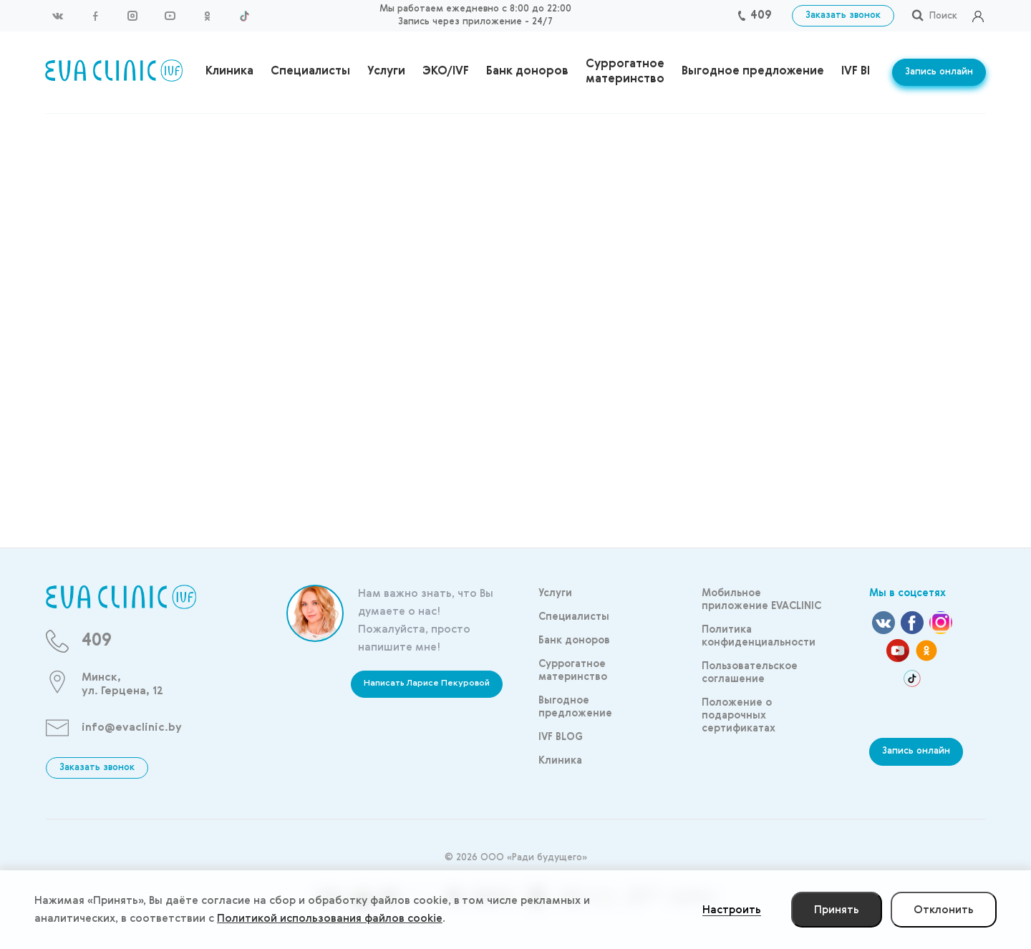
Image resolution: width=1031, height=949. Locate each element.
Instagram (132, 15)
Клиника (229, 71)
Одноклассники (207, 15)
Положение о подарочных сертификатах (738, 716)
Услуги (386, 71)
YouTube (170, 15)
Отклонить (944, 910)
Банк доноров (527, 71)
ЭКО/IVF (445, 71)
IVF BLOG (866, 71)
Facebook (95, 15)
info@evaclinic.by (132, 727)
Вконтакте (58, 15)
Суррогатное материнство (625, 72)
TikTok (244, 15)
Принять (836, 910)
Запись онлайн (939, 72)
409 (761, 15)
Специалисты (310, 71)
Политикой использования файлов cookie (329, 918)
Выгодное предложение (753, 71)
